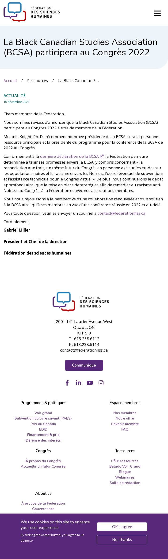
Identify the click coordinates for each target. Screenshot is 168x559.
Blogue (125, 471)
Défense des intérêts (43, 440)
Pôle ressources (124, 461)
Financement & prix (43, 434)
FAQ (124, 429)
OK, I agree (122, 526)
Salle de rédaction (125, 482)
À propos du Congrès (43, 461)
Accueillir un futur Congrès (43, 466)
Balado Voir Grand (124, 466)
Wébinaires (125, 477)
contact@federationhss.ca (121, 213)
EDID (43, 429)
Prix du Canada (43, 424)
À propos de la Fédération (43, 503)
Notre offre (125, 418)
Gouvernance (43, 508)
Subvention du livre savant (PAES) (43, 418)
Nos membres (125, 413)
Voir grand (43, 413)
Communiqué (84, 365)
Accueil (10, 80)
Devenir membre (125, 424)
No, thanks (122, 539)
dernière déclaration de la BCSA (69, 156)
